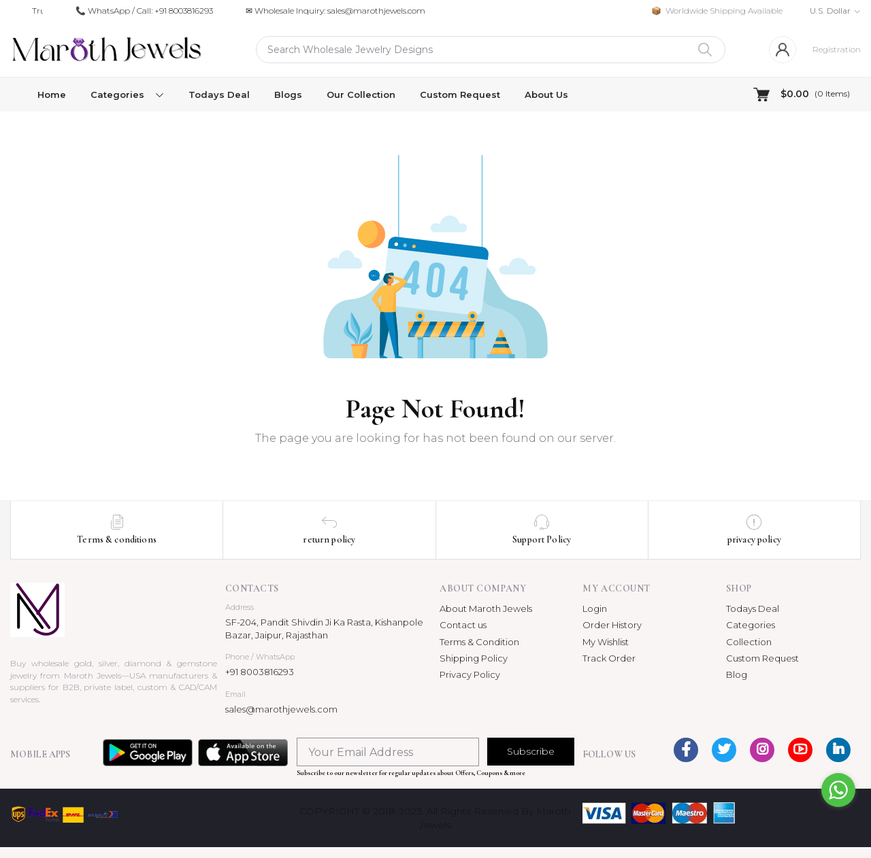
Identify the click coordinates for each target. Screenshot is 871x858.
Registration (836, 49)
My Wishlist (605, 641)
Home (51, 94)
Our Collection (361, 94)
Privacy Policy (470, 674)
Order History (612, 624)
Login (594, 608)
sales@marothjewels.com (281, 709)
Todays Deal (219, 94)
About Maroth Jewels (486, 608)
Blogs (288, 94)
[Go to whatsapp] (838, 790)
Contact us (463, 624)
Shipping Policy (474, 658)
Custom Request (460, 94)
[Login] (782, 49)
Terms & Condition (479, 641)
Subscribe (531, 751)
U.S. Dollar (830, 10)
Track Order (609, 658)
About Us (546, 94)
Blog (736, 674)
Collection (749, 641)
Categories (750, 624)
